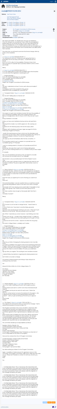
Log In (51, 1)
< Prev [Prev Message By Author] (14, 25)
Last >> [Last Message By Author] (23, 25)
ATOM (45, 402)
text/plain (15, 37)
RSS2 (53, 402)
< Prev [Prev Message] (14, 22)
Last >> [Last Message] (23, 22)
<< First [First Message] (9, 22)
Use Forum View (11, 14)
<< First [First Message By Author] (9, 25)
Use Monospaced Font (13, 17)
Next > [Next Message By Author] (18, 25)
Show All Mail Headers (12, 19)
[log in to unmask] (24, 31)
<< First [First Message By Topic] (9, 24)
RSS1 (49, 402)
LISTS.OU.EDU (4, 407)
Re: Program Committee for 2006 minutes (24, 29)
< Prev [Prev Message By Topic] (14, 24)
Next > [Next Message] (18, 22)
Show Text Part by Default (14, 18)
